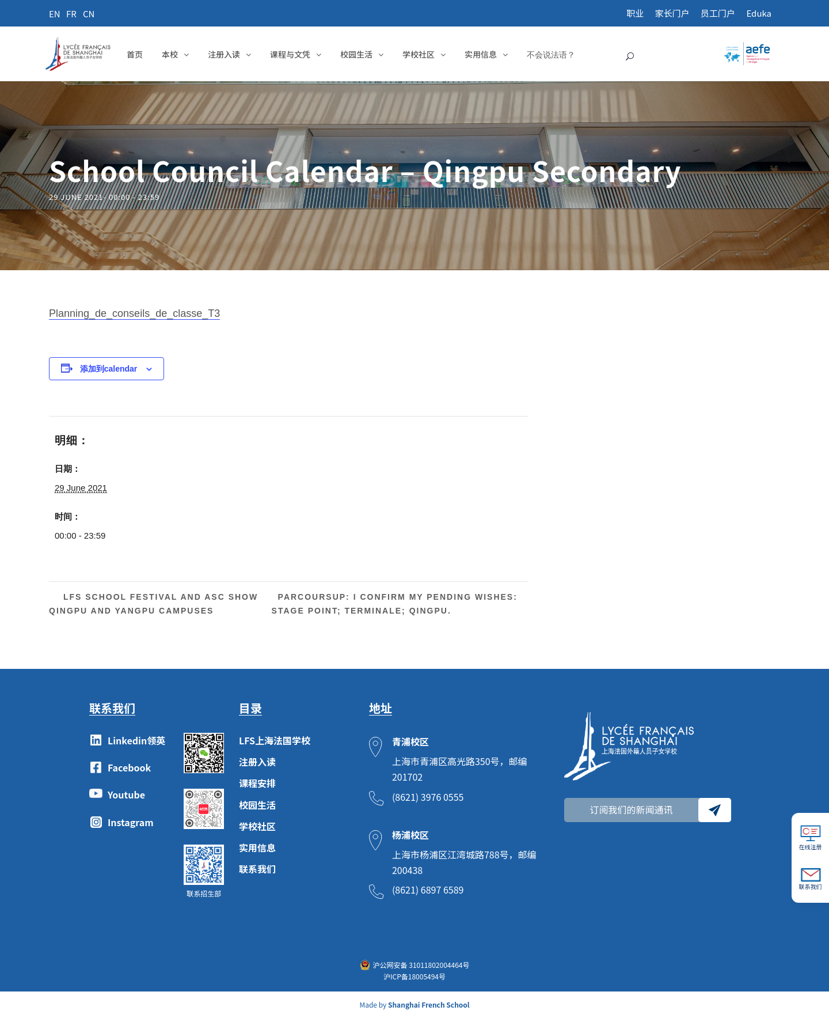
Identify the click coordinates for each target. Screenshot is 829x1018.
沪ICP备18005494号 (414, 976)
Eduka (758, 13)
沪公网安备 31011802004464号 (421, 965)
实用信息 (481, 54)
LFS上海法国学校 (274, 740)
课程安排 (257, 783)
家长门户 (672, 13)
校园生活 (356, 54)
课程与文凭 (290, 54)
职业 (635, 13)
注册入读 (224, 54)
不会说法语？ (551, 54)
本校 (170, 54)
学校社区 (418, 54)
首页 (135, 54)
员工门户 (718, 13)
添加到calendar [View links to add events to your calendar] (109, 368)
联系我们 (257, 869)
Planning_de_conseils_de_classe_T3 (134, 313)
